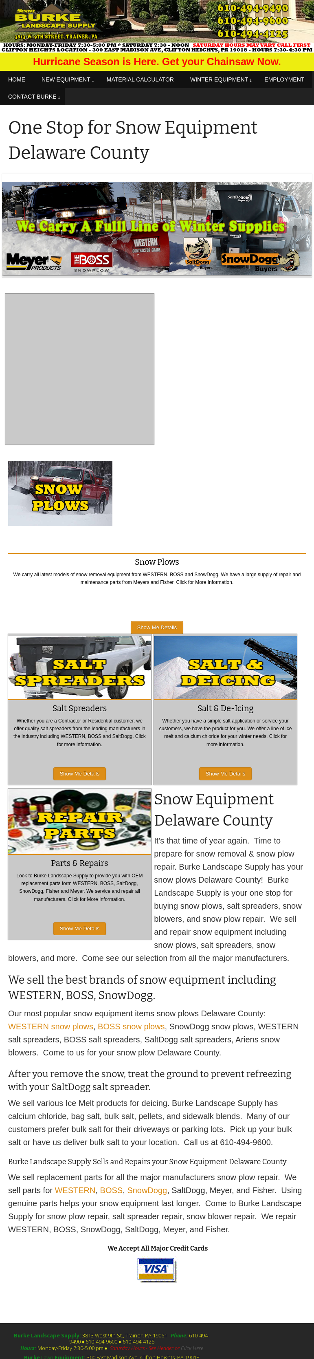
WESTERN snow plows (50, 1026)
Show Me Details (157, 627)
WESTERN (75, 1190)
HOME (16, 79)
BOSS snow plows (131, 1026)
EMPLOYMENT (284, 79)
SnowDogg (147, 1190)
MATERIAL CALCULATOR (140, 79)
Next (300, 225)
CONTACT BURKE (32, 96)
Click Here (192, 1348)
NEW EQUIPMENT (66, 79)
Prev (14, 225)
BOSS (111, 1190)
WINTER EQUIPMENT (219, 79)
